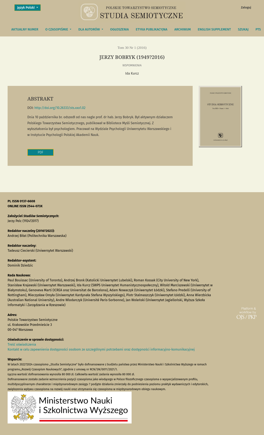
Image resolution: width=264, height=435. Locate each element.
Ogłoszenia (119, 29)
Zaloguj (246, 7)
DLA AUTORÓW (89, 29)
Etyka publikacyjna (151, 29)
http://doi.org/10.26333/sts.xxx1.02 (59, 108)
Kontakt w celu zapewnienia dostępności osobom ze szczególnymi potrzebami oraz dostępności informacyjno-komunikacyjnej (101, 349)
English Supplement (214, 29)
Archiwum (182, 29)
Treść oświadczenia (22, 344)
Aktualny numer (24, 29)
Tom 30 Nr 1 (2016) (131, 48)
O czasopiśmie (57, 29)
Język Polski (29, 7)
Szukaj (243, 29)
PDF (40, 152)
